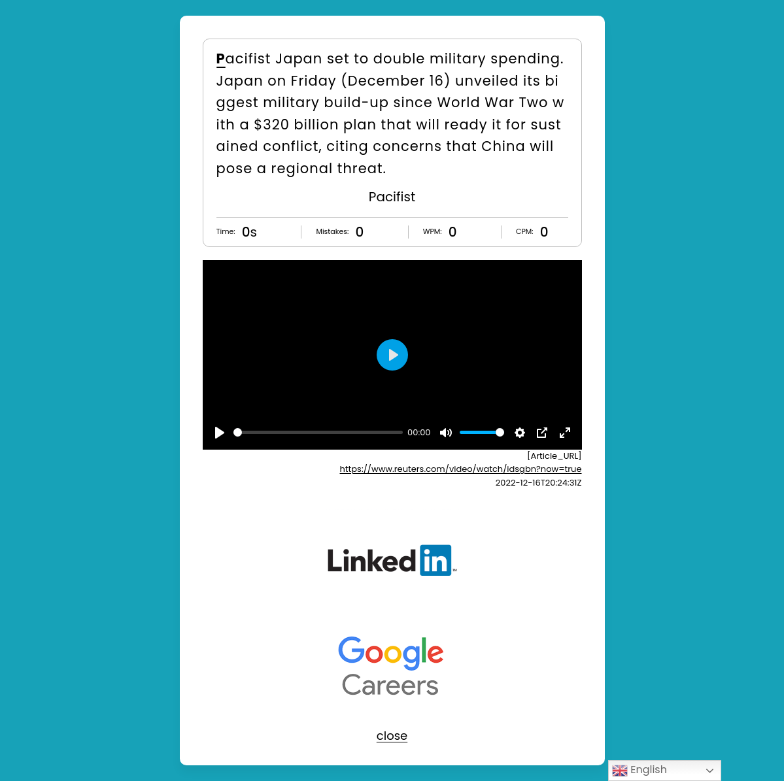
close (392, 735)
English (639, 770)
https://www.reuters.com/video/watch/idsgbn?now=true (461, 469)
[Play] (219, 432)
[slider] (318, 432)
